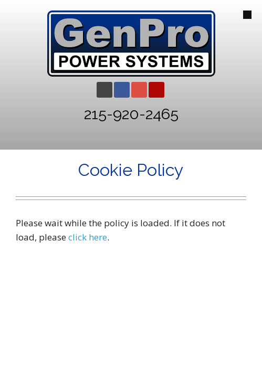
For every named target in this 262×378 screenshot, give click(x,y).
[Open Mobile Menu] (247, 14)
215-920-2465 (131, 114)
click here (87, 237)
